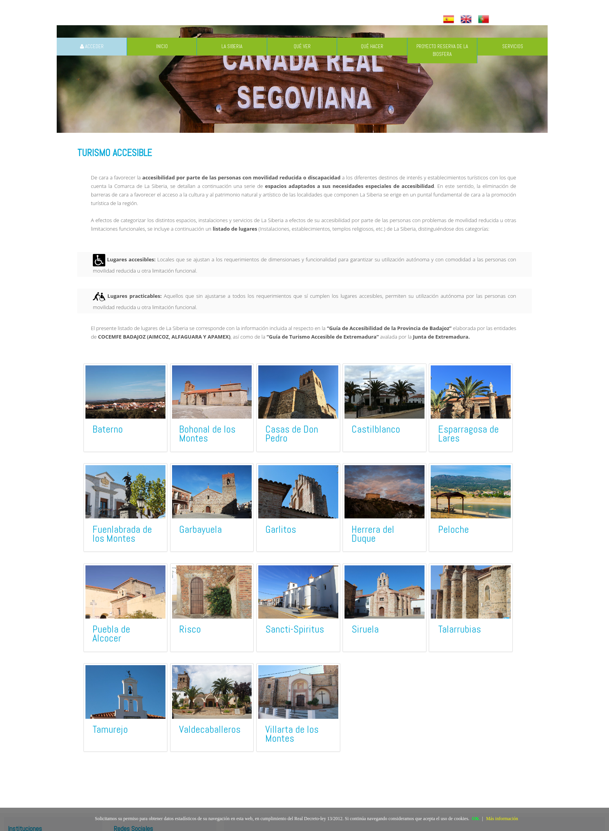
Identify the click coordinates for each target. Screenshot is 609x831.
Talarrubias (459, 629)
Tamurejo (110, 729)
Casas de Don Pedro (291, 434)
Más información (502, 818)
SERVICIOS (512, 46)
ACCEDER (92, 46)
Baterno (107, 429)
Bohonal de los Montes (207, 434)
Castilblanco (375, 429)
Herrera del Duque (372, 534)
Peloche (453, 529)
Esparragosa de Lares (468, 434)
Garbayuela (200, 529)
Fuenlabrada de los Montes (122, 534)
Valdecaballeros (209, 729)
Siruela (365, 629)
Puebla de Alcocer (111, 634)
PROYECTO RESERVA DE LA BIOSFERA (442, 50)
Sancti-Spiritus (294, 629)
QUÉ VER (302, 46)
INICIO (162, 46)
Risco (190, 629)
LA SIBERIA (231, 46)
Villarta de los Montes (291, 734)
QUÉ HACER (372, 46)
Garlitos (280, 529)
